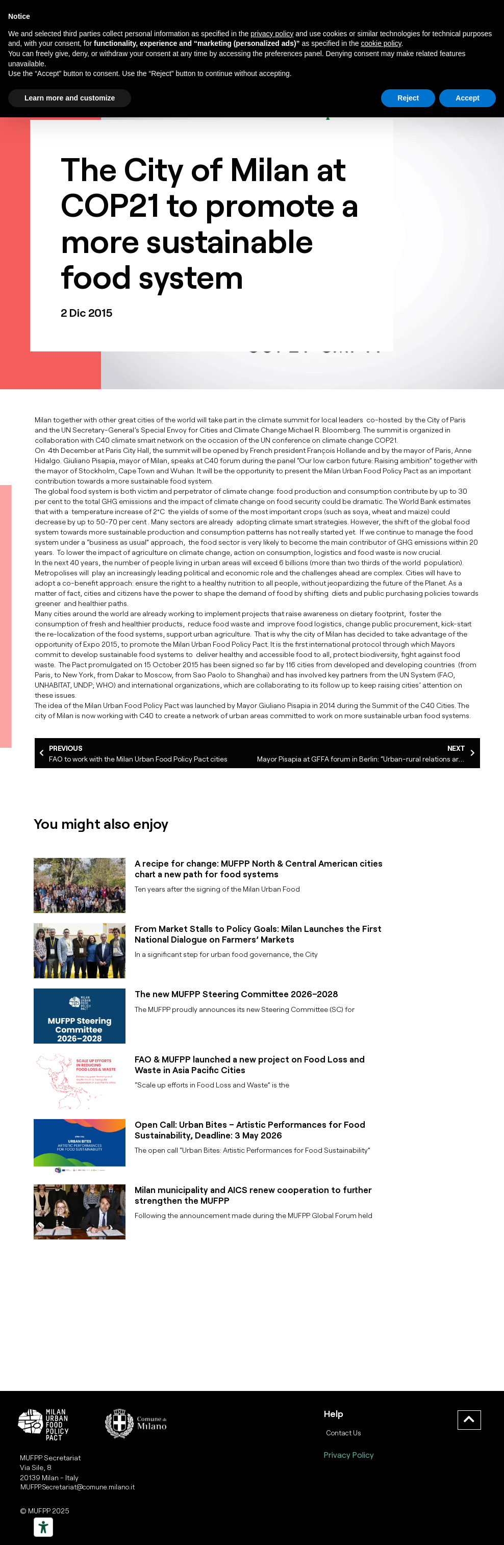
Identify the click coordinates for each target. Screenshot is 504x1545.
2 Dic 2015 (87, 312)
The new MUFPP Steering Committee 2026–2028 (236, 994)
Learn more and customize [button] (69, 98)
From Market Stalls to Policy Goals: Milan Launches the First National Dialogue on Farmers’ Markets (258, 933)
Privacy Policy (349, 1454)
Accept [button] (468, 98)
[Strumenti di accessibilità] (43, 1527)
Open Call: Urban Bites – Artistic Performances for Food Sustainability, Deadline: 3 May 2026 (250, 1129)
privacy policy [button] (271, 34)
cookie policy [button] (381, 43)
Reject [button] (408, 98)
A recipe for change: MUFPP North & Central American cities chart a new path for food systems (259, 868)
